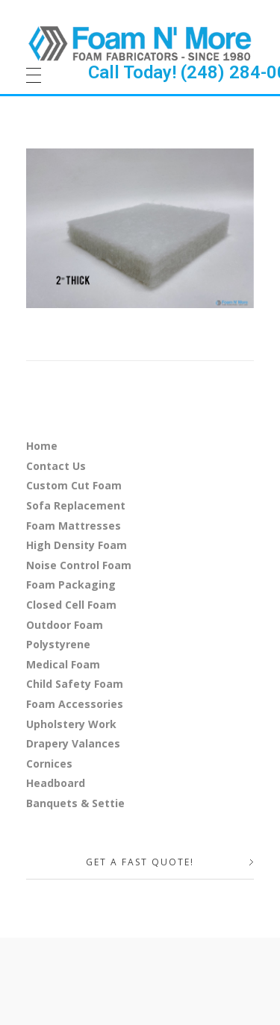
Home (41, 446)
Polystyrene (58, 644)
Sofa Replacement (75, 505)
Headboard (55, 783)
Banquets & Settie (75, 803)
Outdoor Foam (64, 625)
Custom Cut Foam (74, 485)
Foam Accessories (74, 704)
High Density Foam (76, 545)
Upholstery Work (71, 724)
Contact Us (56, 466)
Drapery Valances (73, 743)
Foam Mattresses (73, 525)
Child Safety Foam (74, 684)
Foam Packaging (71, 584)
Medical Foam (63, 664)
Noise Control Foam (78, 565)
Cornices (49, 763)
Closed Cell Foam (71, 605)
